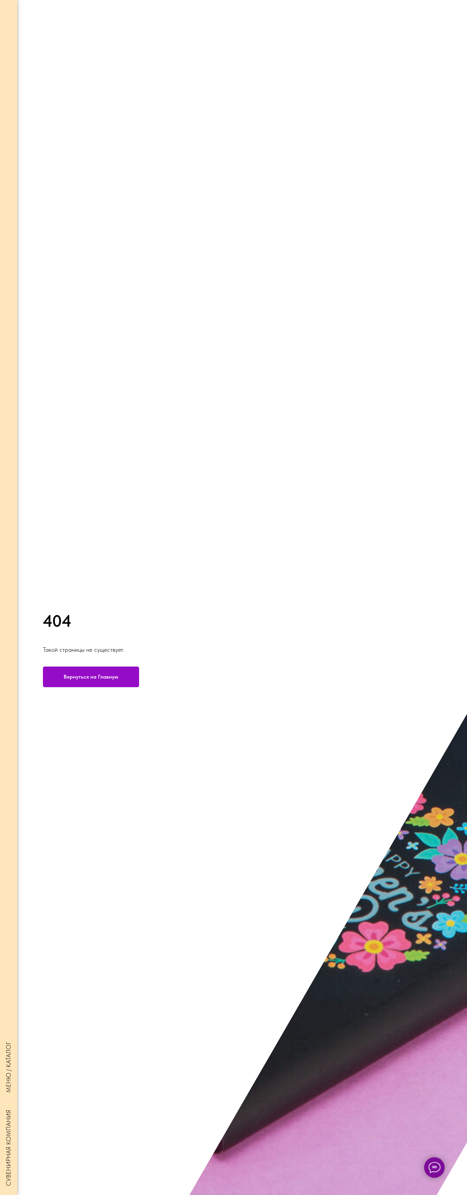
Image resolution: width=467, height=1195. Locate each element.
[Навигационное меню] (8, 10)
